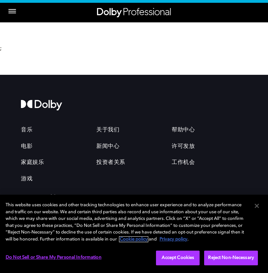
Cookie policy (134, 239)
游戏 (26, 179)
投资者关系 (110, 162)
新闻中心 (107, 146)
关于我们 (107, 130)
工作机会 (183, 162)
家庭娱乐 (32, 162)
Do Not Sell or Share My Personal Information (54, 257)
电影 (26, 146)
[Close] (257, 206)
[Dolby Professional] (134, 11)
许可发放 (183, 146)
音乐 (26, 130)
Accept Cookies (178, 258)
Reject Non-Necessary (231, 258)
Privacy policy (173, 239)
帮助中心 (183, 130)
